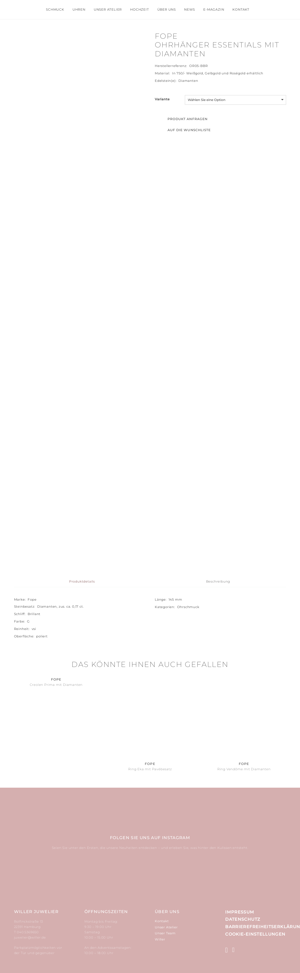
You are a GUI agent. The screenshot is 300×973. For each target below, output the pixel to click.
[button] (183, 130)
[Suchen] (257, 9)
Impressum (239, 912)
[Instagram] (226, 950)
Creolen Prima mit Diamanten (56, 685)
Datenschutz (242, 919)
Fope (32, 599)
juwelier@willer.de (30, 937)
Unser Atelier (166, 927)
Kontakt (162, 921)
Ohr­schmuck (188, 607)
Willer (160, 939)
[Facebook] (233, 950)
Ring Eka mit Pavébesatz (150, 769)
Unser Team (165, 933)
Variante (162, 99)
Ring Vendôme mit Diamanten (244, 769)
